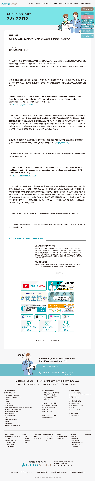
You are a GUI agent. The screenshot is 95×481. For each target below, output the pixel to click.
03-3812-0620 (67, 372)
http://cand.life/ (62, 142)
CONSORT (8, 403)
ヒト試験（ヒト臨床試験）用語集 (13, 409)
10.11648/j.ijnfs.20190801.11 (25, 104)
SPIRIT (7, 401)
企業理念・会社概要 (62, 436)
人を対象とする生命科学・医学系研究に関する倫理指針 (19, 407)
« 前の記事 (40, 340)
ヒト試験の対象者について (12, 411)
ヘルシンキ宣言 (9, 405)
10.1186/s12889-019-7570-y (24, 175)
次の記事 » (55, 340)
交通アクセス (61, 438)
